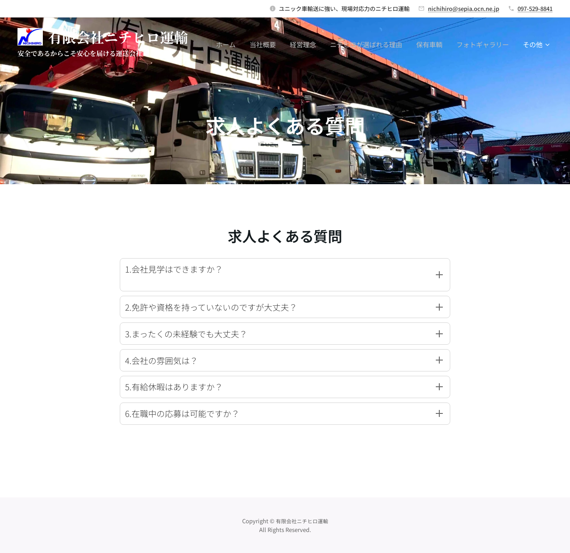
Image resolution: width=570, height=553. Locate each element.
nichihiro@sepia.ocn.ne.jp (463, 8)
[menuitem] (228, 44)
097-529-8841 (535, 8)
